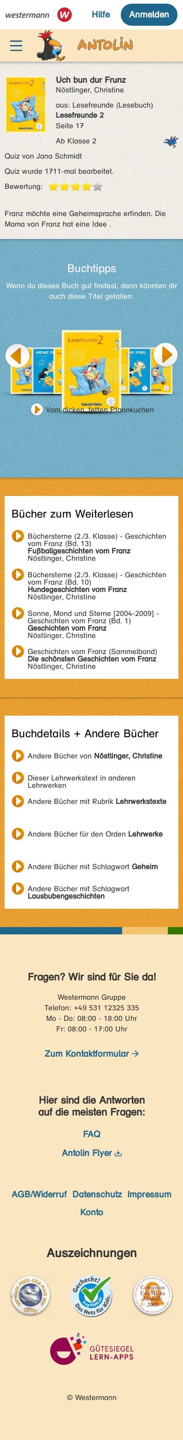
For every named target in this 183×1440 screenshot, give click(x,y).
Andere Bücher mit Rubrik (97, 801)
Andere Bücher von (95, 755)
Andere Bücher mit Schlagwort (93, 866)
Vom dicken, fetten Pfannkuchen (100, 409)
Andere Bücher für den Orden (95, 834)
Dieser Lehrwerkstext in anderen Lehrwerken (82, 779)
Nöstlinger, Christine (97, 537)
